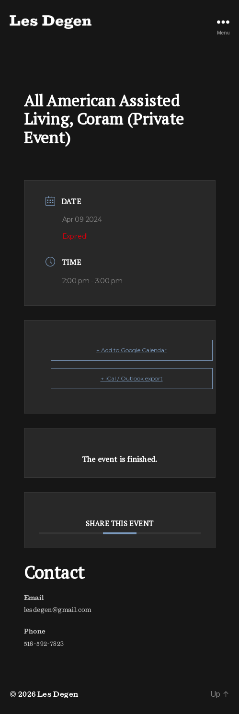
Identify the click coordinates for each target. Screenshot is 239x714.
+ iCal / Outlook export (132, 378)
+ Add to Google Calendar (131, 350)
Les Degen (58, 694)
